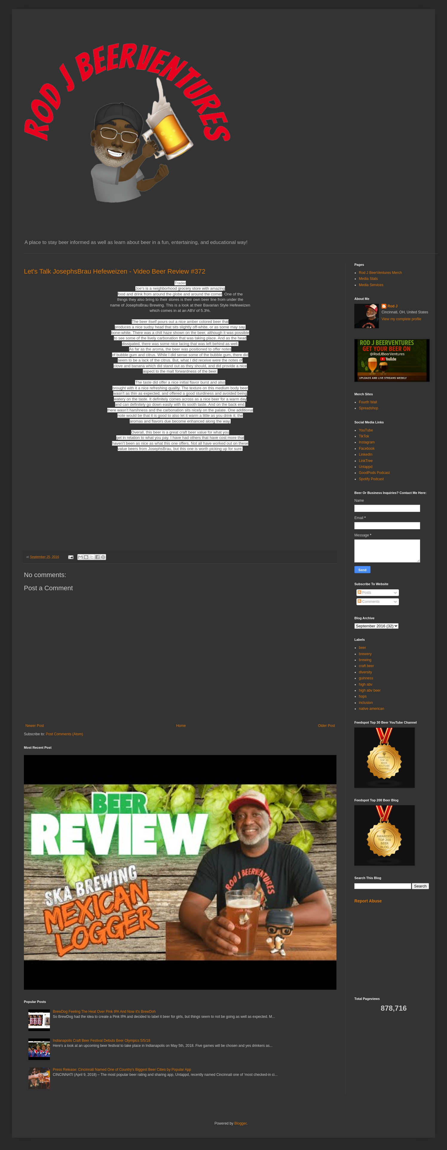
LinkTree (366, 461)
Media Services (371, 285)
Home (181, 726)
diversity (365, 672)
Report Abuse (368, 901)
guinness (366, 678)
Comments (368, 602)
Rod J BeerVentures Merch (380, 273)
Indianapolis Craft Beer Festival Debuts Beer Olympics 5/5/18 (101, 1040)
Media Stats (368, 279)
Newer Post (34, 726)
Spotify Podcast (371, 479)
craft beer (366, 666)
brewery (365, 654)
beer (362, 648)
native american (371, 709)
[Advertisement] (391, 950)
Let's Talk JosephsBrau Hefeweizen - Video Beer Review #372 (115, 271)
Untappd (365, 467)
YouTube (366, 430)
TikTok (364, 436)
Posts (364, 593)
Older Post (326, 726)
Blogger (240, 1123)
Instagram (367, 442)
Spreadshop (368, 408)
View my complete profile (401, 319)
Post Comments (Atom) (64, 734)
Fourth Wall (368, 402)
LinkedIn (365, 454)
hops (363, 696)
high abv (365, 684)
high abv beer (370, 690)
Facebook (367, 448)
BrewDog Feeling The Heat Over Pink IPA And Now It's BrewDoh (104, 1011)
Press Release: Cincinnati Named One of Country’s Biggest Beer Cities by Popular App (122, 1069)
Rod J (392, 306)
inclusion (366, 703)
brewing (365, 660)
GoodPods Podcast (374, 473)
